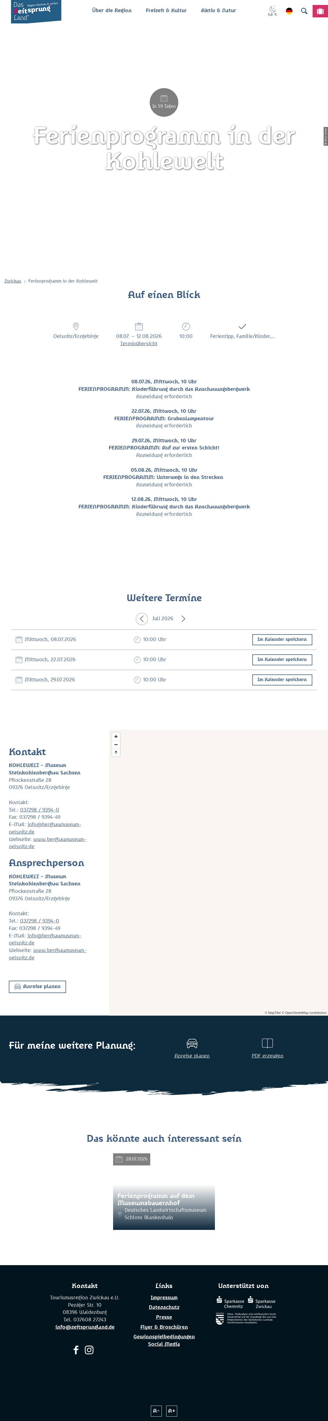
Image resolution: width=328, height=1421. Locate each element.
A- (156, 1411)
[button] (37, 987)
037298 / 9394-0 (39, 810)
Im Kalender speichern (282, 640)
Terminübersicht (138, 343)
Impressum (164, 1297)
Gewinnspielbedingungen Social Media (164, 1341)
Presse (164, 1317)
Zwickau (12, 281)
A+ (172, 1411)
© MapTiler (273, 1013)
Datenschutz (164, 1307)
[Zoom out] (116, 745)
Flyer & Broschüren (164, 1327)
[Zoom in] (116, 737)
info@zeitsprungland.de (84, 1327)
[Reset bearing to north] (116, 752)
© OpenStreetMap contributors (304, 1013)
